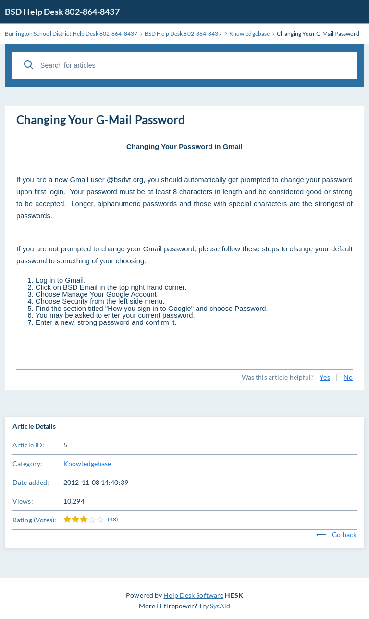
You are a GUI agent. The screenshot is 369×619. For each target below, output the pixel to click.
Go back (336, 535)
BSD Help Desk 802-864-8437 (62, 11)
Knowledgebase (87, 463)
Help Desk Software (193, 595)
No (348, 377)
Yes (325, 377)
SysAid (220, 606)
